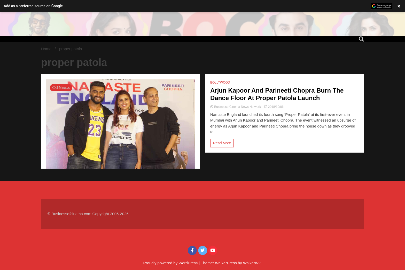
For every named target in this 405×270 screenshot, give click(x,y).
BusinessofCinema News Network (236, 107)
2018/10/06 (273, 107)
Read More (222, 143)
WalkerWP (252, 263)
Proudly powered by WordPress (171, 263)
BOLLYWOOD (220, 82)
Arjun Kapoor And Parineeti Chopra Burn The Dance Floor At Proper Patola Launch (277, 94)
